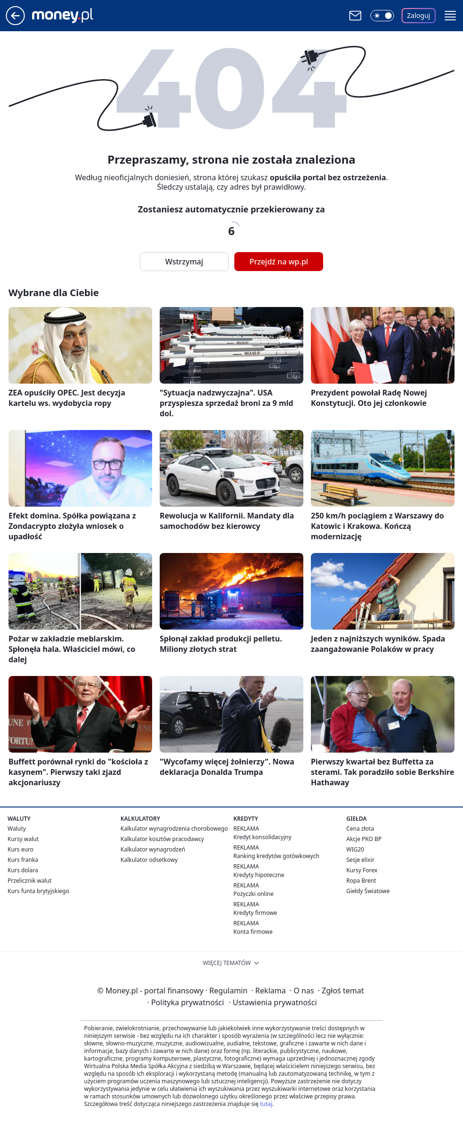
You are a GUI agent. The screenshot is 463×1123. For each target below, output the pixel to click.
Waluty (17, 829)
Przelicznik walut (29, 881)
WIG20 (355, 849)
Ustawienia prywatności (273, 1002)
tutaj (266, 1104)
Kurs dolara (23, 870)
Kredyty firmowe (255, 913)
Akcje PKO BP (364, 839)
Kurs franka (23, 860)
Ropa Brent (361, 881)
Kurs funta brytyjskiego (38, 891)
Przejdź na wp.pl (278, 261)
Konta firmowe (253, 932)
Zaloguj (418, 15)
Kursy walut (23, 839)
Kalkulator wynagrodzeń (152, 849)
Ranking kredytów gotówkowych (276, 856)
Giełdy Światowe (368, 891)
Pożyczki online (253, 894)
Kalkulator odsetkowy (149, 860)
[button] (450, 15)
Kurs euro (21, 849)
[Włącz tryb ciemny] (382, 15)
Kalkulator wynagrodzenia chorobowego (174, 829)
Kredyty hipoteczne (258, 875)
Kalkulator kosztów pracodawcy (162, 839)
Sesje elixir (360, 860)
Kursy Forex (361, 870)
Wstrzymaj (184, 261)
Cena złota (360, 829)
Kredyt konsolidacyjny (262, 837)
